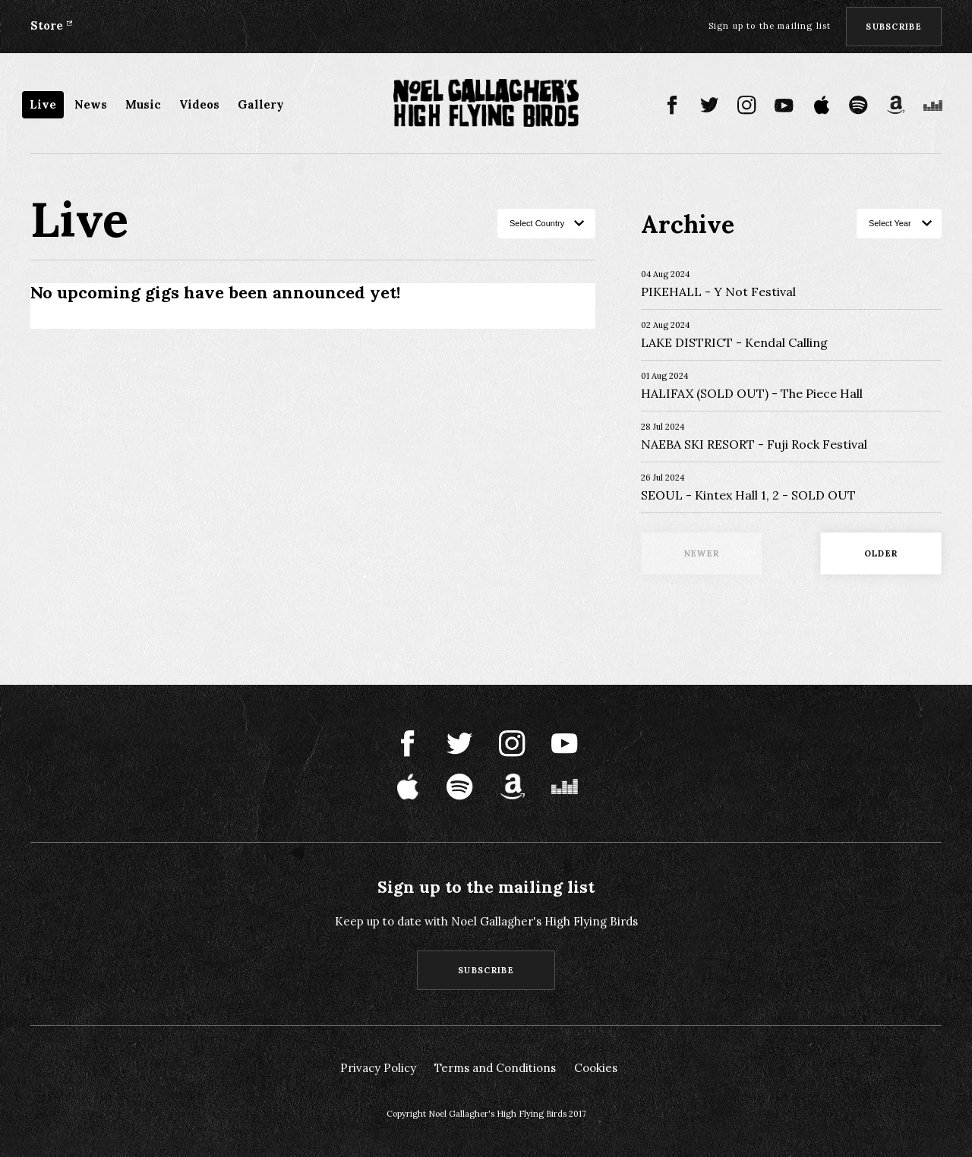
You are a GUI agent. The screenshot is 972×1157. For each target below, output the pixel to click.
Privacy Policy (378, 1068)
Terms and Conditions (495, 1068)
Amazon (895, 105)
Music (143, 104)
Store (46, 25)
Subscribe (894, 26)
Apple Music (821, 105)
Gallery (261, 104)
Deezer (932, 105)
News (90, 104)
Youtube (784, 105)
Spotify (858, 105)
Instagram (746, 105)
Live (43, 104)
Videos (199, 104)
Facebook (672, 105)
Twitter (709, 105)
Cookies (595, 1068)
